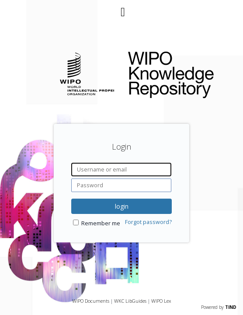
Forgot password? (148, 222)
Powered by (218, 307)
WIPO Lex (161, 301)
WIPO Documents (90, 301)
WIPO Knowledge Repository (178, 73)
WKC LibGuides (130, 301)
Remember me (100, 223)
